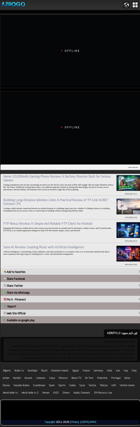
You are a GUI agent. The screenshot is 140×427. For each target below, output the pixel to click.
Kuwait (28, 378)
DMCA (93, 422)
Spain (52, 385)
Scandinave (39, 385)
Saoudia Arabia (21, 385)
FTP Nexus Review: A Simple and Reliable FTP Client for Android (47, 223)
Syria (82, 385)
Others (66, 393)
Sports (61, 385)
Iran (118, 371)
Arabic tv (19, 371)
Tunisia (92, 385)
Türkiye (104, 385)
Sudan (72, 385)
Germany (98, 371)
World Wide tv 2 (30, 393)
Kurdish (17, 378)
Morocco (63, 378)
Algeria (6, 371)
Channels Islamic (60, 371)
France (86, 371)
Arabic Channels (81, 393)
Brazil (44, 371)
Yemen (45, 393)
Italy (134, 371)
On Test (89, 378)
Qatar (127, 378)
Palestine (102, 378)
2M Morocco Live (103, 393)
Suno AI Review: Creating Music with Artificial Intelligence (43, 247)
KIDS (56, 393)
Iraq (126, 371)
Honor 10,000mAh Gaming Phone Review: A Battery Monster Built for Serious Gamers (57, 178)
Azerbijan (32, 371)
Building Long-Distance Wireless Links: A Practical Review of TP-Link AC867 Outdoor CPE (55, 202)
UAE (113, 385)
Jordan (6, 378)
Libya (52, 378)
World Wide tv (10, 393)
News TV (76, 378)
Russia (6, 385)
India (109, 371)
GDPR (85, 422)
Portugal (116, 378)
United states (127, 385)
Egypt (75, 371)
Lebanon (40, 378)
